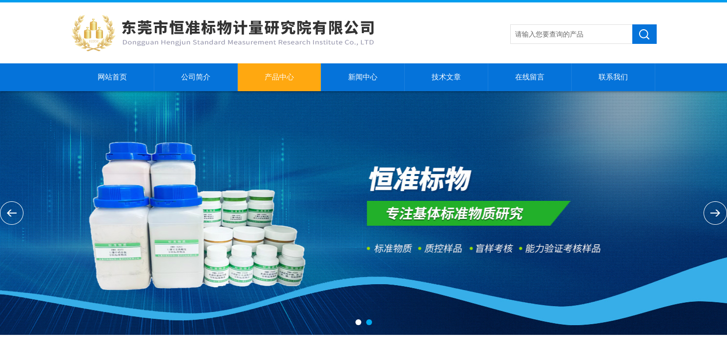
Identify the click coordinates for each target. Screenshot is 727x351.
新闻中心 (362, 77)
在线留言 (529, 77)
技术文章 (446, 77)
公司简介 (195, 77)
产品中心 (279, 77)
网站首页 (112, 77)
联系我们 (613, 77)
